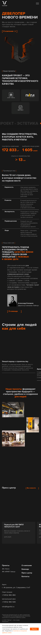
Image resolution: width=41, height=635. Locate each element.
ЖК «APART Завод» (8, 572)
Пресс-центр (27, 573)
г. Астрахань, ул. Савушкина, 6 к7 (16, 587)
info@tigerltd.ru (8, 607)
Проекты (5, 565)
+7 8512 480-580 (9, 602)
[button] (37, 3)
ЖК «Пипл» (5, 569)
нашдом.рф (26, 615)
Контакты (25, 576)
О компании (27, 565)
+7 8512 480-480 (9, 595)
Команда (25, 569)
